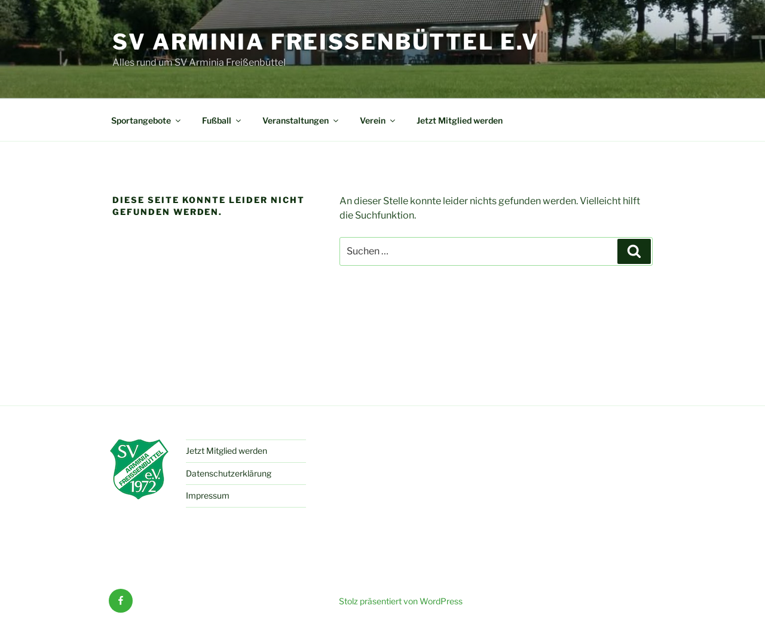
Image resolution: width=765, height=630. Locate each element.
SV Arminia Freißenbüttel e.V (326, 42)
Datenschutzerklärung (228, 473)
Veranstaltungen (301, 120)
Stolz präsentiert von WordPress (401, 601)
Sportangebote (146, 120)
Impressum (208, 495)
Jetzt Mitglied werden (460, 120)
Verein (378, 120)
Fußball (222, 120)
